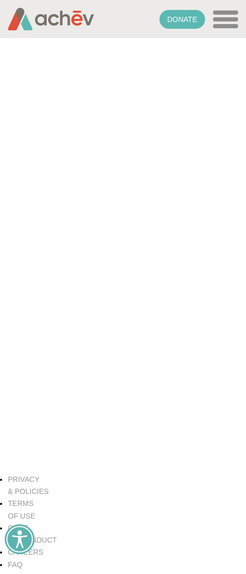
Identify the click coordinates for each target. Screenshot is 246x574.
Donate (182, 19)
